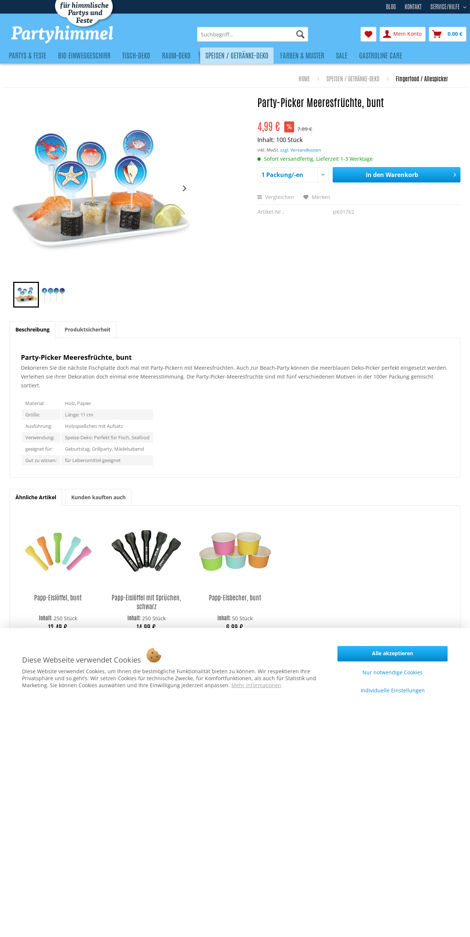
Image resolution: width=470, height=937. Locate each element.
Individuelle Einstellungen (393, 690)
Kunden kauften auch (98, 497)
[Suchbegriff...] (252, 34)
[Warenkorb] (447, 34)
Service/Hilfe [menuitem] (445, 6)
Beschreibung (32, 329)
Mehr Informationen (256, 685)
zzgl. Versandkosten (300, 150)
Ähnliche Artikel (35, 497)
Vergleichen (275, 197)
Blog (391, 7)
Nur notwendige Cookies (392, 672)
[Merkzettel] (368, 34)
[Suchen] (300, 34)
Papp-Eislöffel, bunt (58, 597)
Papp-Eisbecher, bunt (235, 597)
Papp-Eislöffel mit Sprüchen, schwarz (146, 602)
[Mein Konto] (403, 34)
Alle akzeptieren (392, 653)
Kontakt (413, 7)
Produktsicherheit (88, 329)
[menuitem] (252, 34)
